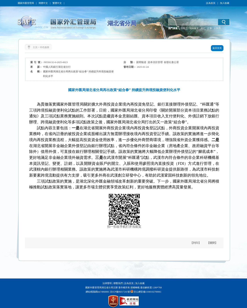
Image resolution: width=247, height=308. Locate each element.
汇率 (209, 28)
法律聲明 (107, 283)
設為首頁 (210, 3)
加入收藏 (224, 3)
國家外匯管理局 (26, 3)
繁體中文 (57, 3)
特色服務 (44, 47)
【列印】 (195, 242)
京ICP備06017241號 (119, 291)
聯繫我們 (118, 283)
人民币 (217, 28)
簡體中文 (43, 3)
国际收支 (194, 28)
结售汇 (184, 28)
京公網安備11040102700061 (148, 291)
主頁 (35, 47)
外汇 (203, 28)
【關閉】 (212, 242)
